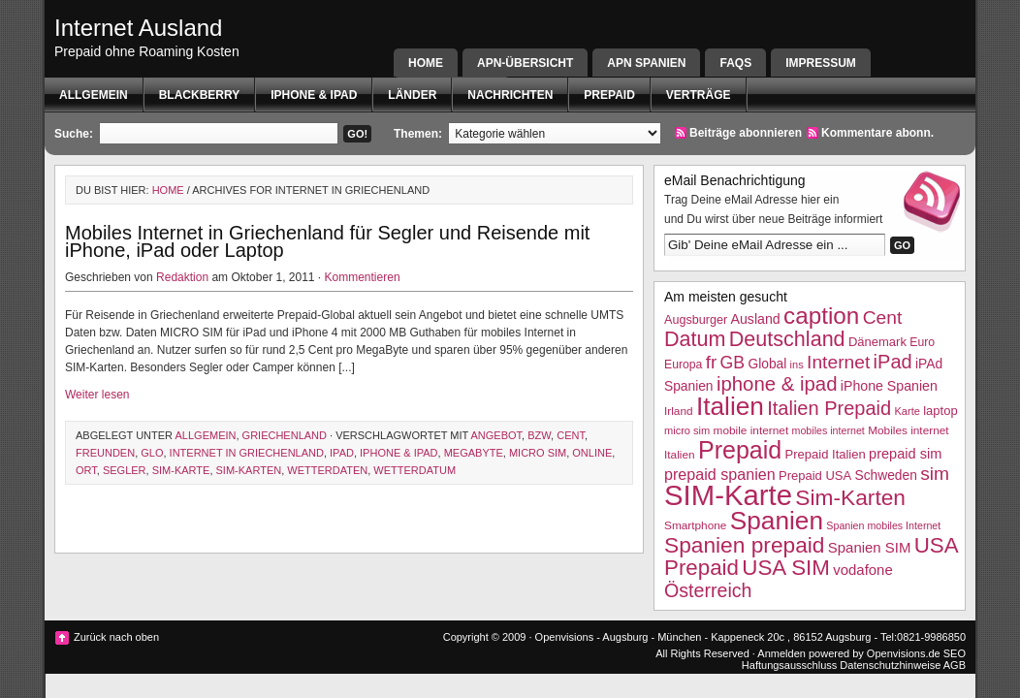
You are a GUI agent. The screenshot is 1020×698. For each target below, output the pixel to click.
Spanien (776, 520)
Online (592, 453)
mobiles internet (828, 430)
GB (733, 362)
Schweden (886, 475)
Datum (694, 339)
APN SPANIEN (646, 63)
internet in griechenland (247, 453)
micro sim (537, 453)
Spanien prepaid (744, 544)
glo (152, 453)
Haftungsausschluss (789, 665)
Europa (683, 364)
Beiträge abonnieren (745, 133)
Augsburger (695, 320)
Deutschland (787, 339)
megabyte (473, 453)
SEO (954, 653)
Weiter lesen (97, 394)
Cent (571, 435)
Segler (124, 470)
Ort (86, 470)
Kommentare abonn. (877, 133)
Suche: (73, 134)
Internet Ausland (138, 28)
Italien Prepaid (829, 408)
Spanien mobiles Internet (883, 525)
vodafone (862, 569)
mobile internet (751, 430)
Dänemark (877, 341)
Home (425, 63)
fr (711, 362)
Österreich (707, 590)
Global (767, 364)
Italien (730, 406)
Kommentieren (362, 277)
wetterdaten (327, 470)
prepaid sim (905, 453)
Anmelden (781, 653)
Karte (906, 411)
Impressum (820, 63)
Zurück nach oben (116, 637)
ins (797, 364)
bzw (539, 435)
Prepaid (609, 95)
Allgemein (93, 95)
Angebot (497, 435)
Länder (412, 95)
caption (821, 315)
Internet (838, 362)
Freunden (105, 453)
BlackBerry (199, 95)
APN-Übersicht (525, 63)
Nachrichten (510, 95)
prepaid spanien (720, 474)
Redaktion (182, 277)
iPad (342, 453)
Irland (678, 411)
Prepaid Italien (825, 454)
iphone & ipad (314, 95)
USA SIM (786, 567)
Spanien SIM (869, 547)
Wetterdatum (414, 470)
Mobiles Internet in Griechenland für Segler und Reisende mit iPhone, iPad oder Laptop (327, 241)
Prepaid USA (815, 475)
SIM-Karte (181, 470)
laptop (940, 410)
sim (934, 473)
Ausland (756, 319)
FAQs (735, 63)
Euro (922, 342)
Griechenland (284, 435)
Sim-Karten (249, 470)
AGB (954, 665)
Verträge (698, 95)
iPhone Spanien (889, 386)
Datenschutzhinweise (890, 665)
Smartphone (695, 525)
